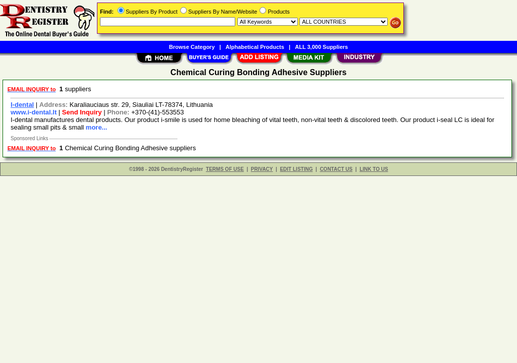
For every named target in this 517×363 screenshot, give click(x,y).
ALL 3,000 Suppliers (321, 47)
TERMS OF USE (225, 169)
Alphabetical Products (255, 47)
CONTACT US (336, 169)
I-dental (22, 104)
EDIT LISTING (296, 169)
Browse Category (192, 47)
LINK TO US (373, 169)
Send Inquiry (82, 112)
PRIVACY (262, 169)
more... (97, 127)
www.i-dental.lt (34, 112)
